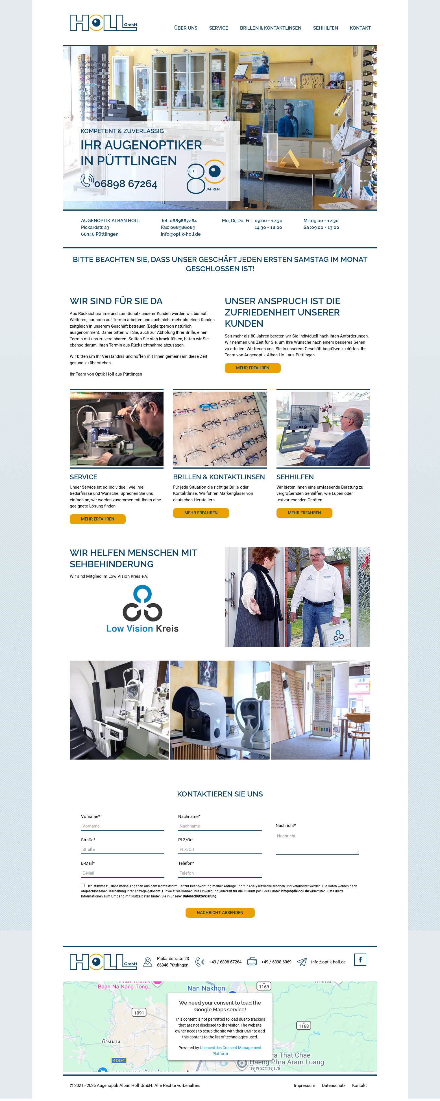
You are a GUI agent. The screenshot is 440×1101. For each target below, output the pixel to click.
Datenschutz (333, 1085)
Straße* (88, 839)
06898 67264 (119, 183)
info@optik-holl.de (295, 891)
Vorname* (90, 816)
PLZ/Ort (185, 839)
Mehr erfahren (252, 367)
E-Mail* (88, 863)
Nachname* (189, 816)
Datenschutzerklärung (199, 896)
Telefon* (186, 863)
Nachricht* (286, 825)
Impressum (304, 1085)
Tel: (179, 220)
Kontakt (359, 1085)
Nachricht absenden (220, 912)
